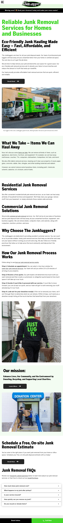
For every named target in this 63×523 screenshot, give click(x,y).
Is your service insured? (31, 495)
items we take (23, 152)
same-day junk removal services (12, 268)
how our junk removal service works (27, 262)
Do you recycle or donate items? (31, 504)
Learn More (15, 386)
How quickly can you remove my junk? (31, 499)
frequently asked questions (19, 476)
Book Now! (13, 81)
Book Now (13, 461)
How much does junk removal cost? (31, 486)
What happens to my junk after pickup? (31, 490)
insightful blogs (33, 478)
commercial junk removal (18, 216)
